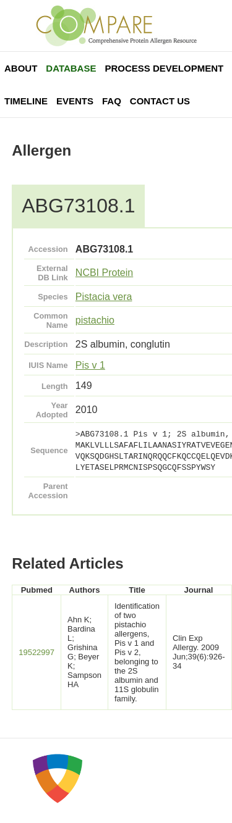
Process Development (164, 68)
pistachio (94, 320)
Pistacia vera (103, 296)
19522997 (36, 652)
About (20, 68)
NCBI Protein (104, 272)
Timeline (26, 101)
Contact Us (160, 101)
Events (74, 101)
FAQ (111, 101)
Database (71, 68)
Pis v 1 (90, 365)
